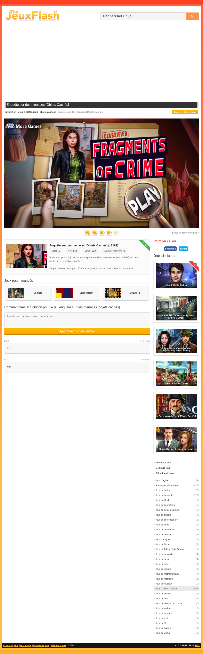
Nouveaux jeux (41, 645)
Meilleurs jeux (58, 645)
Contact (7, 645)
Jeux (197, 645)
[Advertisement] (101, 60)
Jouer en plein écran (185, 112)
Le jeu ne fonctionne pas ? (185, 232)
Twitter (183, 248)
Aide (16, 645)
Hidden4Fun (118, 251)
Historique (25, 645)
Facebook (170, 248)
